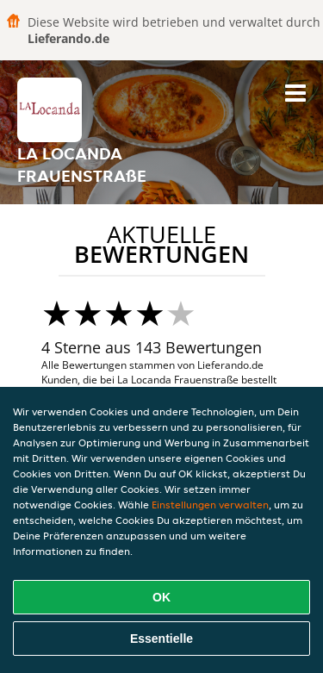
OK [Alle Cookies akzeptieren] (161, 597)
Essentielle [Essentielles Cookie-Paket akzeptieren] (161, 638)
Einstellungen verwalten (210, 504)
